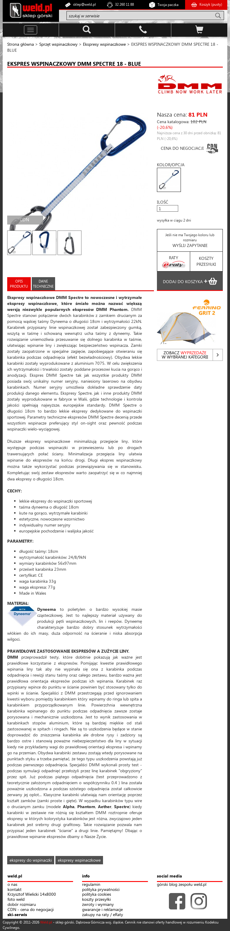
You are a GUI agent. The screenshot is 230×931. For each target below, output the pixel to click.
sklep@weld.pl (84, 4)
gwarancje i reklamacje (102, 909)
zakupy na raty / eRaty (102, 914)
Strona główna (20, 44)
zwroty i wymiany (98, 904)
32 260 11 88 (124, 4)
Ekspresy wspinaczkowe (104, 44)
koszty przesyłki (96, 899)
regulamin (91, 884)
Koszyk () (210, 4)
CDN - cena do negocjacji (30, 909)
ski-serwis (17, 914)
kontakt (14, 889)
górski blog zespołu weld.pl (181, 884)
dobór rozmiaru (21, 904)
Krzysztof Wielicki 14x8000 (31, 894)
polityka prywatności (100, 889)
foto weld (16, 899)
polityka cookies (96, 894)
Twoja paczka (168, 4)
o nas (12, 884)
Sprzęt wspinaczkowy (58, 44)
